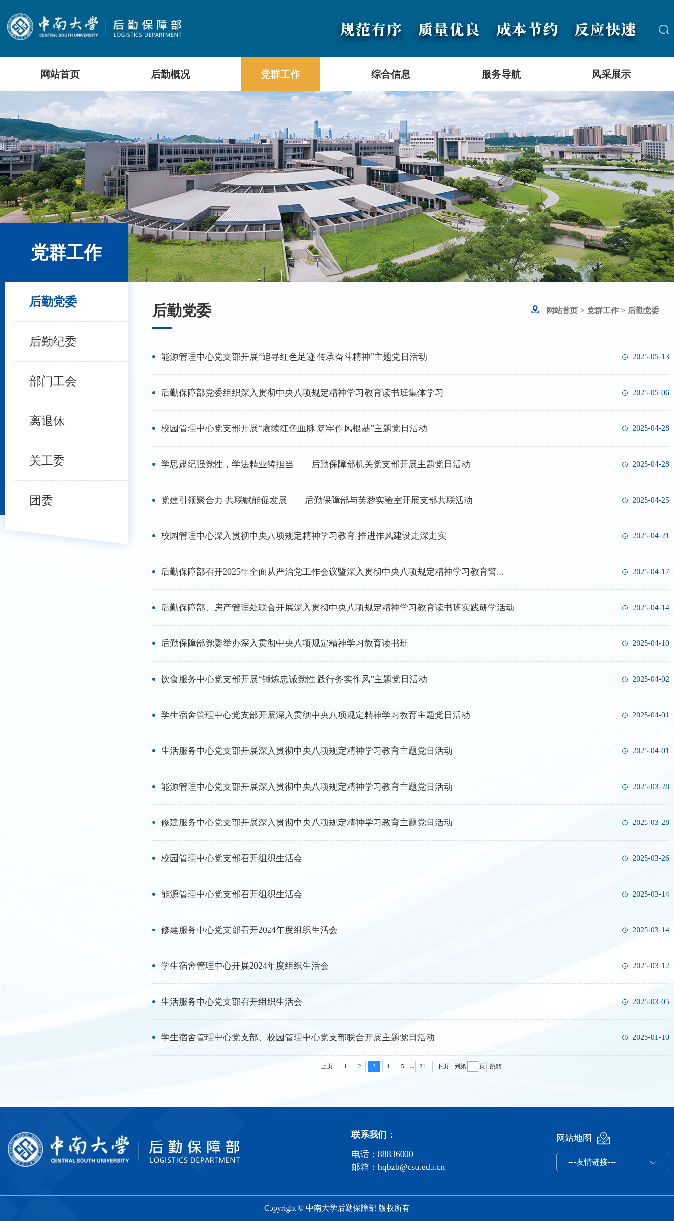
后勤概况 (170, 74)
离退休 (47, 421)
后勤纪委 (53, 341)
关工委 (47, 460)
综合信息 (390, 74)
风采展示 (611, 74)
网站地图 (574, 1138)
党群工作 (280, 74)
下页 (443, 1066)
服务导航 (501, 74)
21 (423, 1066)
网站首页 (60, 74)
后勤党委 (53, 301)
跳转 (496, 1066)
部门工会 (53, 381)
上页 (327, 1066)
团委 (41, 500)
